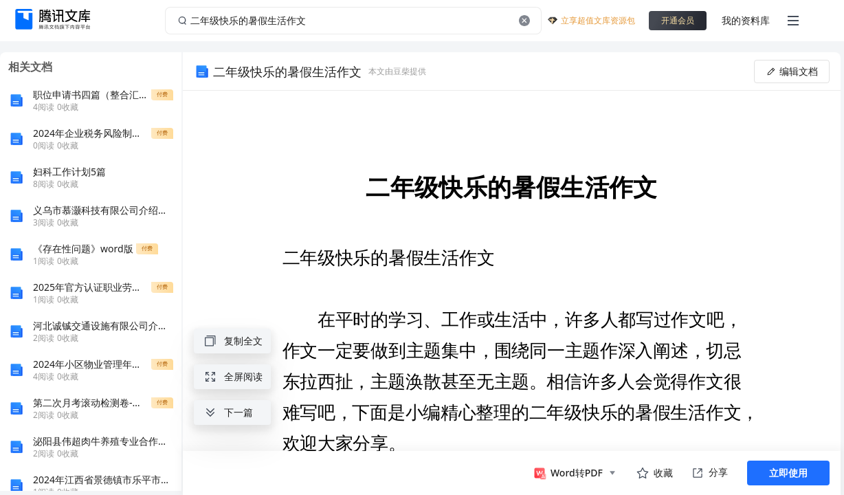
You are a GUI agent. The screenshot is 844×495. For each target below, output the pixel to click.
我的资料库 (746, 20)
